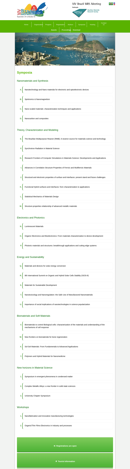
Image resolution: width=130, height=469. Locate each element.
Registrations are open (65, 446)
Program (48, 24)
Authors (70, 24)
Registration (60, 24)
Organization (38, 24)
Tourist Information (65, 461)
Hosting (92, 24)
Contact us (104, 23)
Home (26, 24)
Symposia (81, 24)
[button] (22, 49)
